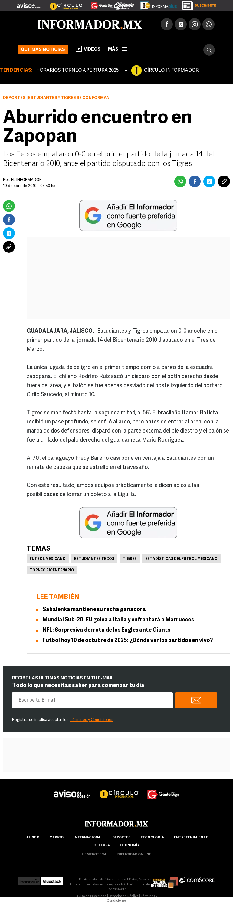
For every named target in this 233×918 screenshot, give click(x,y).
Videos (88, 49)
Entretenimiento (191, 837)
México (56, 837)
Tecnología (152, 837)
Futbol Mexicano (48, 559)
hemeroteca (94, 854)
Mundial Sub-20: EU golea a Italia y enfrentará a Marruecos (118, 620)
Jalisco (32, 837)
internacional (88, 837)
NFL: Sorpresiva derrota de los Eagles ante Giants (106, 630)
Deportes (14, 98)
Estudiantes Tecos (94, 559)
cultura (102, 845)
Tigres (130, 559)
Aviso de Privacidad (91, 896)
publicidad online (133, 854)
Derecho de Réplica (124, 896)
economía (130, 845)
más (117, 49)
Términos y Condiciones (91, 720)
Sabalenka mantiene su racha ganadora (94, 610)
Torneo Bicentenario (52, 570)
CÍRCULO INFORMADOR (171, 70)
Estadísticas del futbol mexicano (181, 559)
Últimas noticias (43, 50)
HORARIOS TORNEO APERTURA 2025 (77, 70)
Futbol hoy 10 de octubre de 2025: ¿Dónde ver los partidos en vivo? (128, 640)
